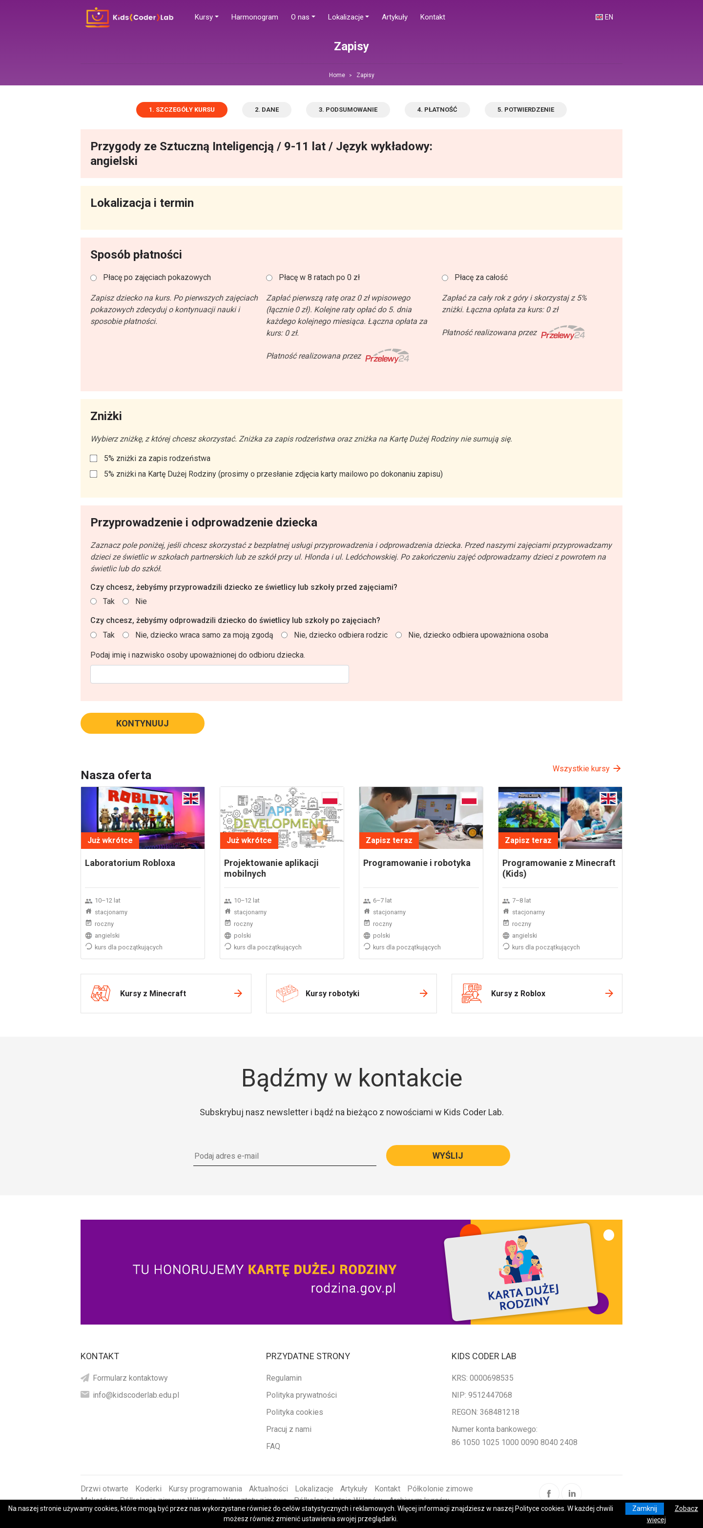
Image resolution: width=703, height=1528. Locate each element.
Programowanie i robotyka (417, 863)
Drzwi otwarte (104, 1488)
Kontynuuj (142, 723)
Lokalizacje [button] (346, 17)
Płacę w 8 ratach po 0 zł (319, 277)
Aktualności (268, 1488)
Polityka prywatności (301, 1395)
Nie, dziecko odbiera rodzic (341, 635)
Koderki (148, 1488)
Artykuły (354, 1488)
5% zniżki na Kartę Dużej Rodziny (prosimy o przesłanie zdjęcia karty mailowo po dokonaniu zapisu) (273, 474)
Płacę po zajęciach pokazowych (157, 277)
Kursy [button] (204, 17)
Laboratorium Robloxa (130, 863)
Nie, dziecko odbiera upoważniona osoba (478, 635)
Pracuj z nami (288, 1429)
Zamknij (644, 1508)
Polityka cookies (294, 1412)
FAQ (273, 1446)
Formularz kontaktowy (130, 1378)
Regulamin (284, 1378)
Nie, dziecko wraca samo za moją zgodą (204, 635)
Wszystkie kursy (581, 768)
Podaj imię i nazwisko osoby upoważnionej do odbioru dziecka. (197, 655)
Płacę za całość (481, 277)
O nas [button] (300, 17)
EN (609, 17)
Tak (109, 601)
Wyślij (448, 1155)
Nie (141, 601)
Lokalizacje (314, 1488)
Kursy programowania (205, 1488)
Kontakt (387, 1488)
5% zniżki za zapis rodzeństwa (157, 458)
